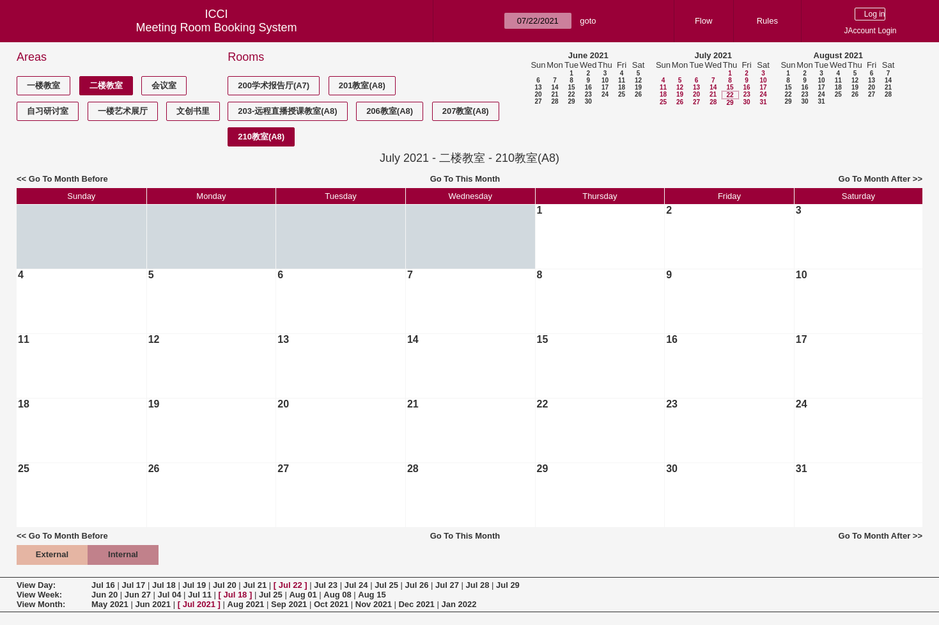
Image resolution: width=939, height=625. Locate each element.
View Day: (36, 585)
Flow (703, 21)
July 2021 (713, 55)
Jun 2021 (153, 604)
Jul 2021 (199, 604)
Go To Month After (875, 179)
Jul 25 (386, 585)
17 (605, 87)
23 (588, 94)
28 (554, 101)
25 (621, 94)
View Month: (41, 604)
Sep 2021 (289, 604)
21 (554, 94)
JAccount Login (870, 30)
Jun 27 (138, 594)
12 (638, 80)
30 (588, 101)
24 (605, 94)
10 (605, 80)
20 (537, 94)
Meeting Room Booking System (216, 27)
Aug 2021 (246, 604)
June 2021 (588, 55)
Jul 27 (447, 585)
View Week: (39, 594)
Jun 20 (104, 594)
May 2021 (109, 604)
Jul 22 (290, 585)
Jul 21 (255, 585)
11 (621, 80)
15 (571, 87)
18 (621, 87)
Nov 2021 (373, 604)
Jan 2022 (458, 604)
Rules (767, 21)
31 (762, 102)
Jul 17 (133, 585)
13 (537, 87)
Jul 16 (103, 585)
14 (554, 87)
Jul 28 (478, 585)
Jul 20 (225, 585)
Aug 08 (337, 594)
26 (638, 94)
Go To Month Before (68, 179)
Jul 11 (200, 594)
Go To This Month (465, 179)
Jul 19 (194, 585)
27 (537, 101)
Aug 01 (302, 594)
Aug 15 (371, 594)
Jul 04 (170, 594)
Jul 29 (508, 585)
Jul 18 (164, 585)
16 (588, 87)
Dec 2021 (416, 604)
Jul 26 (417, 585)
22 (571, 94)
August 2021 (838, 55)
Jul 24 (356, 585)
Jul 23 (326, 585)
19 (638, 87)
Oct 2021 (331, 604)
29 (571, 101)
